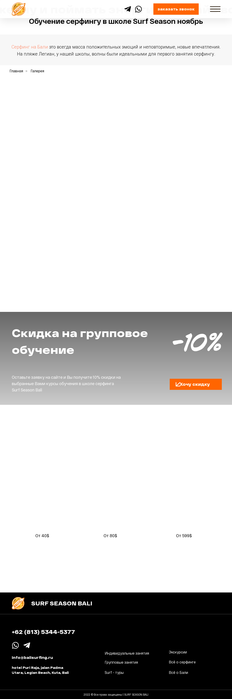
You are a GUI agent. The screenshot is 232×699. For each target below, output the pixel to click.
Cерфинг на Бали (30, 47)
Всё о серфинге (182, 662)
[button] (176, 9)
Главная (16, 71)
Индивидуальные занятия (127, 653)
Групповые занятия (121, 662)
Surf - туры (114, 672)
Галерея (37, 71)
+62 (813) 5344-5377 (43, 632)
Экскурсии (178, 652)
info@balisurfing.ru (32, 657)
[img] (215, 9)
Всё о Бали (178, 672)
